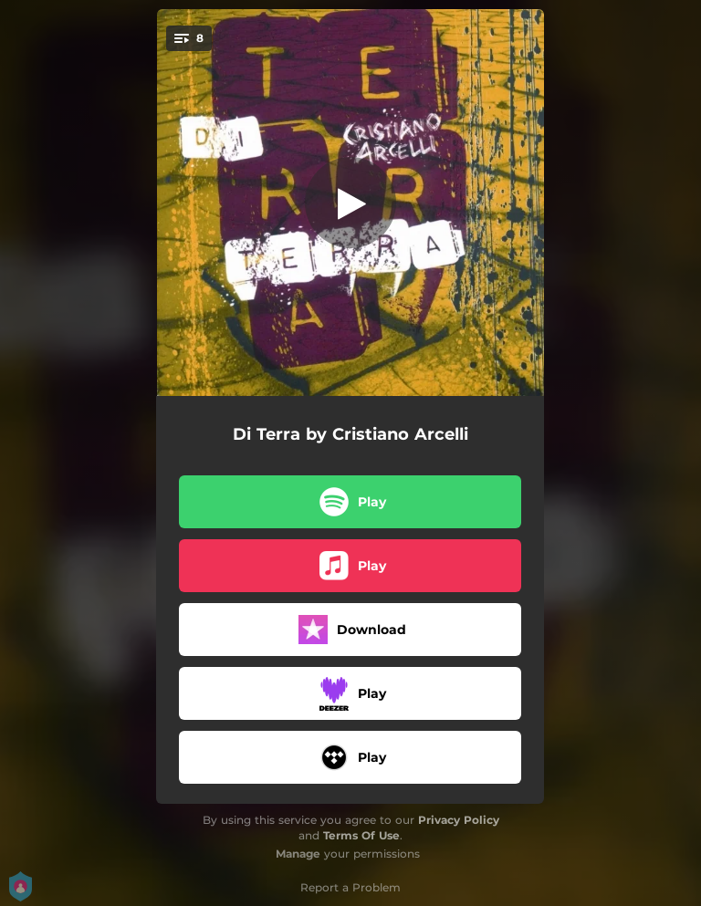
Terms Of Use (361, 835)
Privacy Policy (458, 820)
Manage (298, 853)
